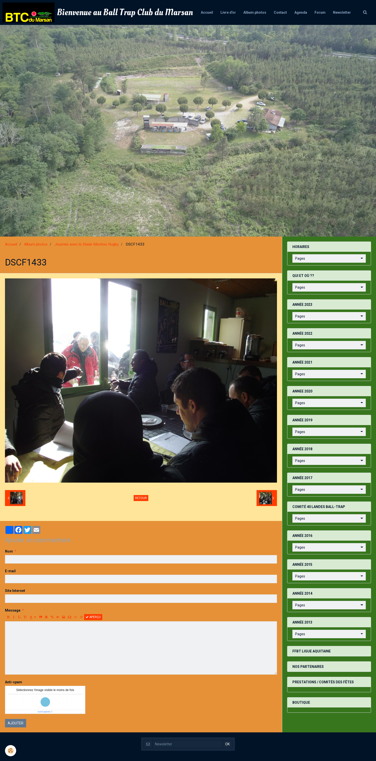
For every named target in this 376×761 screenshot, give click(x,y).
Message (12, 610)
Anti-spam (13, 682)
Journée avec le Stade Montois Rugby (86, 244)
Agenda (300, 12)
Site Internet (15, 591)
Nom (9, 551)
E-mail (10, 571)
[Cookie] (10, 750)
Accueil (207, 12)
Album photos (254, 12)
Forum (320, 12)
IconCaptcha (44, 711)
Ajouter (15, 723)
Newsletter (342, 12)
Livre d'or (228, 12)
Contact (280, 12)
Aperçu (93, 617)
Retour (141, 498)
